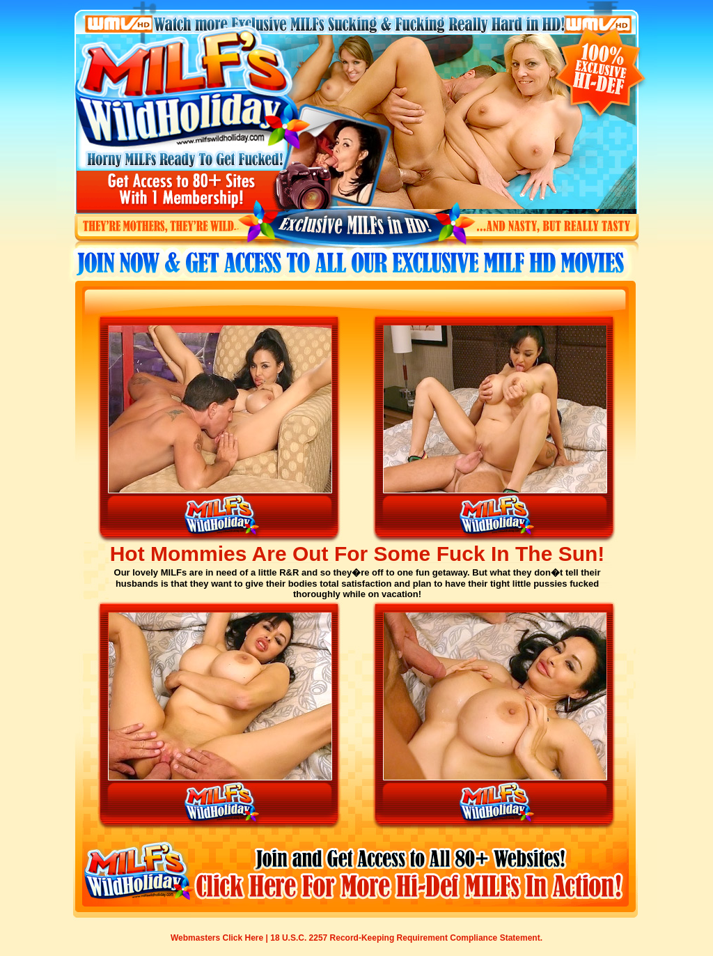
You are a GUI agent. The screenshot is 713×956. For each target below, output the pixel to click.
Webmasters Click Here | (220, 938)
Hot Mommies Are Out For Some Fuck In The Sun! (357, 553)
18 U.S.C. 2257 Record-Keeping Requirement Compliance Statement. (406, 938)
